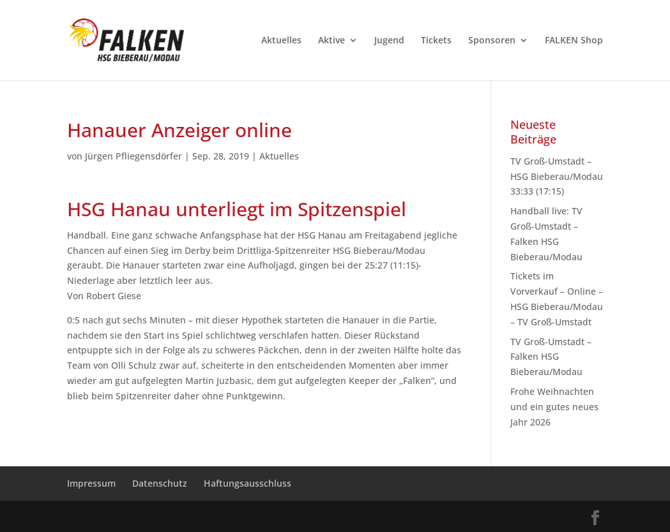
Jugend (389, 41)
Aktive (331, 41)
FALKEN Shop (574, 41)
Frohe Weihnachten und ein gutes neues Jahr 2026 (554, 406)
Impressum (91, 483)
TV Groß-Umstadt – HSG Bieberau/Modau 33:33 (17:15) (556, 176)
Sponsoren (491, 41)
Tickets (436, 41)
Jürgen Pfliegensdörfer (133, 156)
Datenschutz (159, 483)
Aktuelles (281, 41)
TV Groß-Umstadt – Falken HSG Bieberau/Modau (550, 357)
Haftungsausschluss (247, 483)
